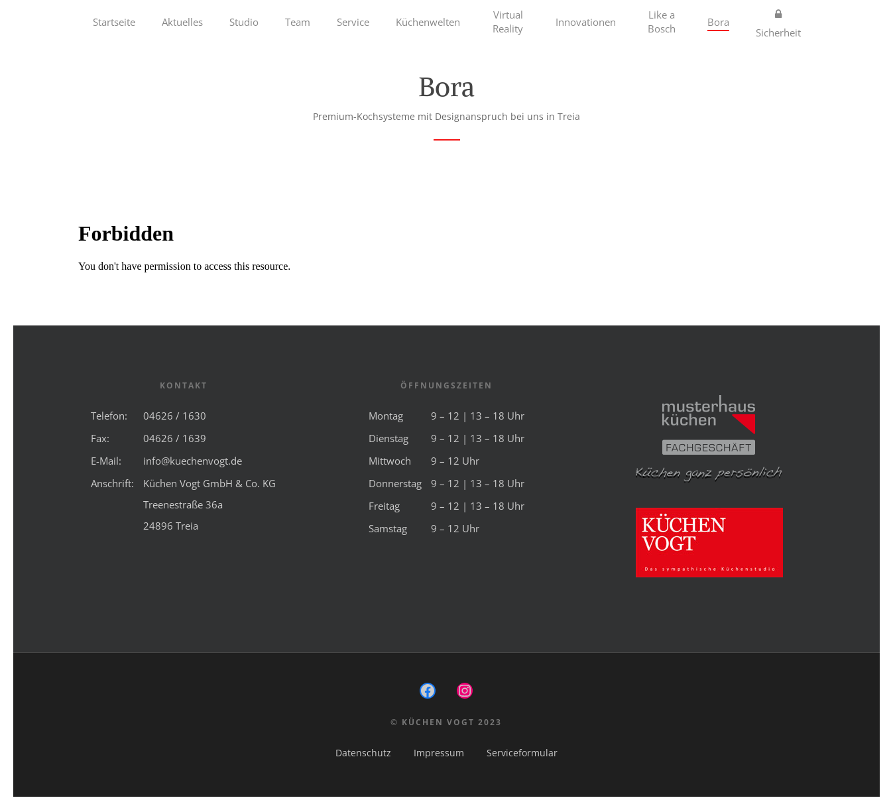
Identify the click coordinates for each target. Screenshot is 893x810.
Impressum (439, 752)
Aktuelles (182, 22)
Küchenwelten (428, 22)
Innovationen (586, 22)
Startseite (114, 22)
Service (353, 22)
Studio (244, 22)
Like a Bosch (662, 21)
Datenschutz (363, 752)
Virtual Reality (508, 21)
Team (297, 22)
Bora (718, 22)
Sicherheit (778, 22)
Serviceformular (522, 752)
